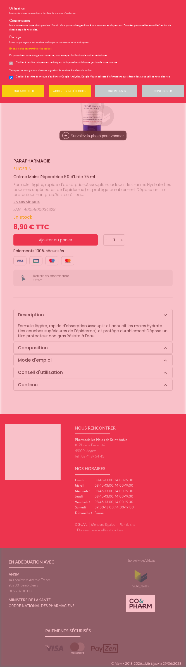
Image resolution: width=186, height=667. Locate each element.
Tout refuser (116, 91)
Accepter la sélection (70, 91)
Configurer (163, 91)
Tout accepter (23, 91)
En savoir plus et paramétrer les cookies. (30, 49)
